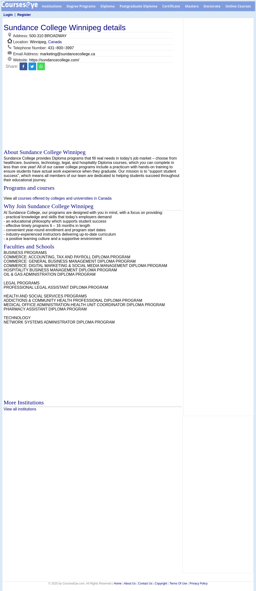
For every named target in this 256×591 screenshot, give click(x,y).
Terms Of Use (178, 583)
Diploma (107, 6)
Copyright (161, 583)
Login (8, 15)
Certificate (171, 6)
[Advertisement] (92, 110)
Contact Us (145, 583)
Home (117, 583)
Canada (55, 42)
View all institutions (20, 409)
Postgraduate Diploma (138, 6)
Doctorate (212, 6)
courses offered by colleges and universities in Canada (65, 198)
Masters (192, 6)
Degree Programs (80, 6)
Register (24, 15)
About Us (129, 583)
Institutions (52, 6)
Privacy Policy (199, 583)
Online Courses (238, 6)
